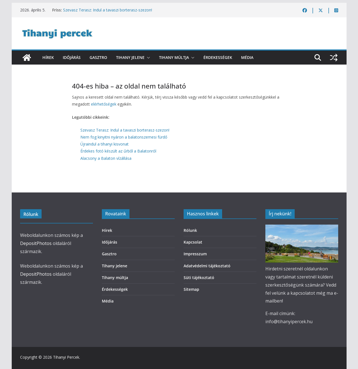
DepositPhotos (36, 243)
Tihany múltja (174, 57)
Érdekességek (217, 57)
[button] (147, 57)
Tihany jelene (130, 57)
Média (247, 57)
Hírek (48, 57)
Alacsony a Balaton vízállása (105, 158)
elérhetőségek (103, 104)
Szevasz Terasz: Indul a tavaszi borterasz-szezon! (107, 10)
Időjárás (72, 57)
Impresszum (195, 253)
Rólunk (190, 230)
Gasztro (98, 57)
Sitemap (191, 289)
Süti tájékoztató (199, 277)
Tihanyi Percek (66, 357)
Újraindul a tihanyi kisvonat (104, 144)
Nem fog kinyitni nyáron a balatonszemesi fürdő (123, 137)
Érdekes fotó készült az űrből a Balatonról (118, 151)
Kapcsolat (193, 242)
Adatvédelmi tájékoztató (207, 265)
